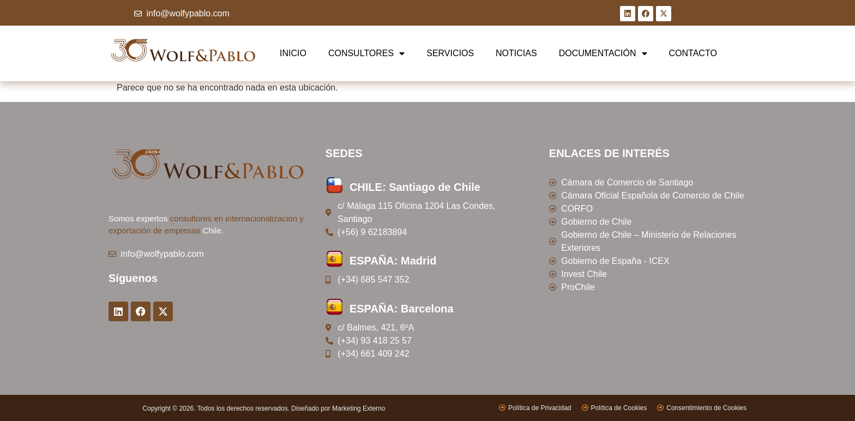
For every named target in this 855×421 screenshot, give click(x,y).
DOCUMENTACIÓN (603, 53)
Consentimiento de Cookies (706, 408)
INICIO (293, 53)
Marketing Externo (358, 408)
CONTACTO (693, 53)
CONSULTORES (366, 53)
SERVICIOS (450, 53)
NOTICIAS (516, 53)
